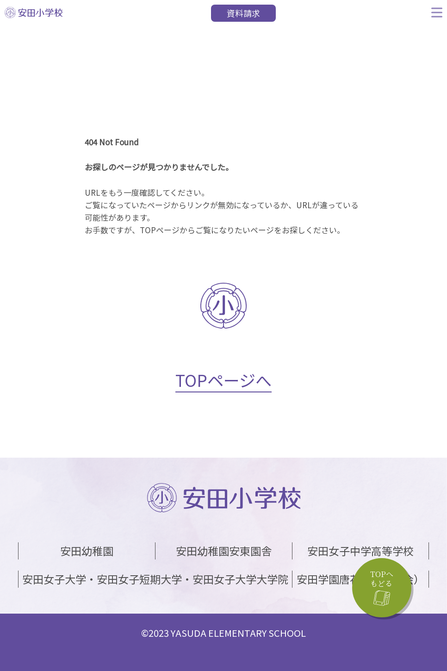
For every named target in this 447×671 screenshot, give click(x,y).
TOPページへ (223, 379)
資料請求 (243, 13)
